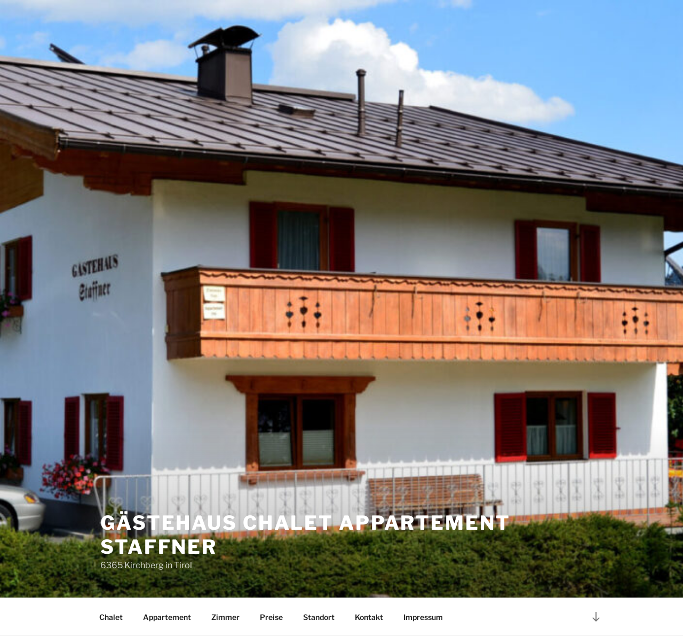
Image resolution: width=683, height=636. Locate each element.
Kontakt (369, 617)
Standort (319, 617)
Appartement (167, 617)
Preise (271, 617)
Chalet (111, 617)
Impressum (423, 617)
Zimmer (225, 617)
